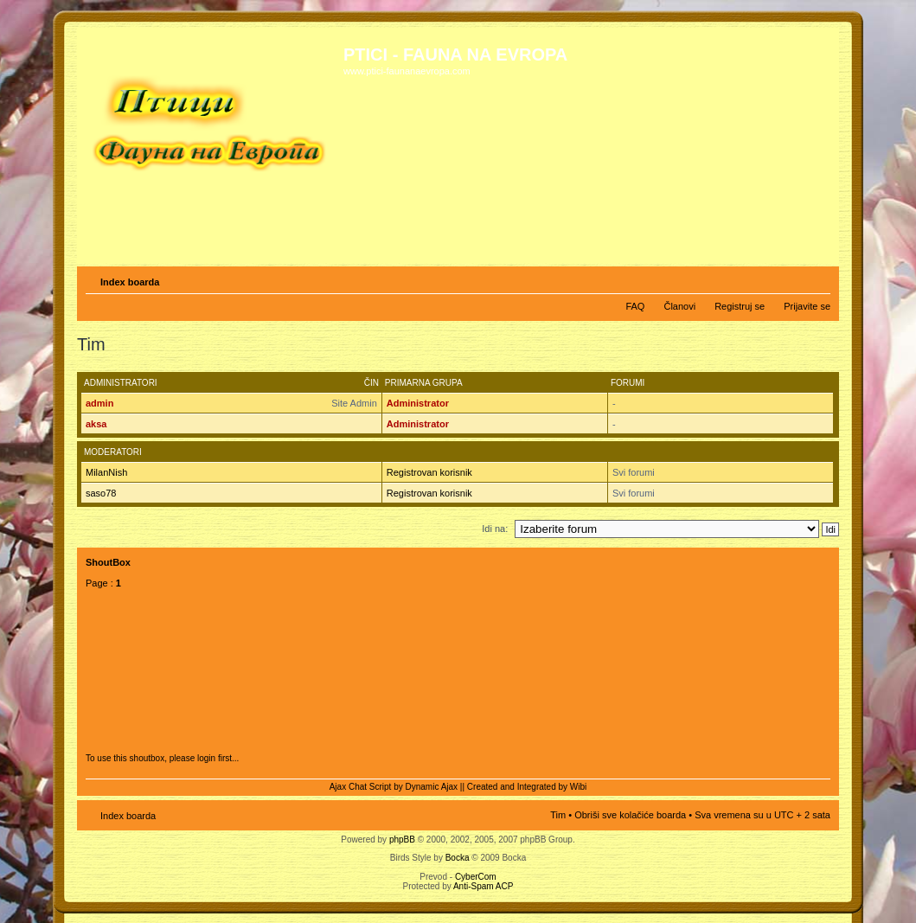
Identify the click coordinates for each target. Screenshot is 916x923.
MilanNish (106, 472)
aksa (96, 424)
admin (99, 403)
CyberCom (475, 876)
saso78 (101, 493)
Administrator (418, 403)
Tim (558, 815)
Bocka (457, 857)
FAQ (634, 306)
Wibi (578, 787)
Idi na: (495, 528)
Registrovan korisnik (429, 472)
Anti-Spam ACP (483, 886)
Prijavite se (807, 306)
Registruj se (739, 306)
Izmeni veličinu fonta (817, 278)
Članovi (679, 306)
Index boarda (129, 282)
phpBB (402, 839)
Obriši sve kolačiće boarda (630, 815)
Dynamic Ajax (432, 787)
